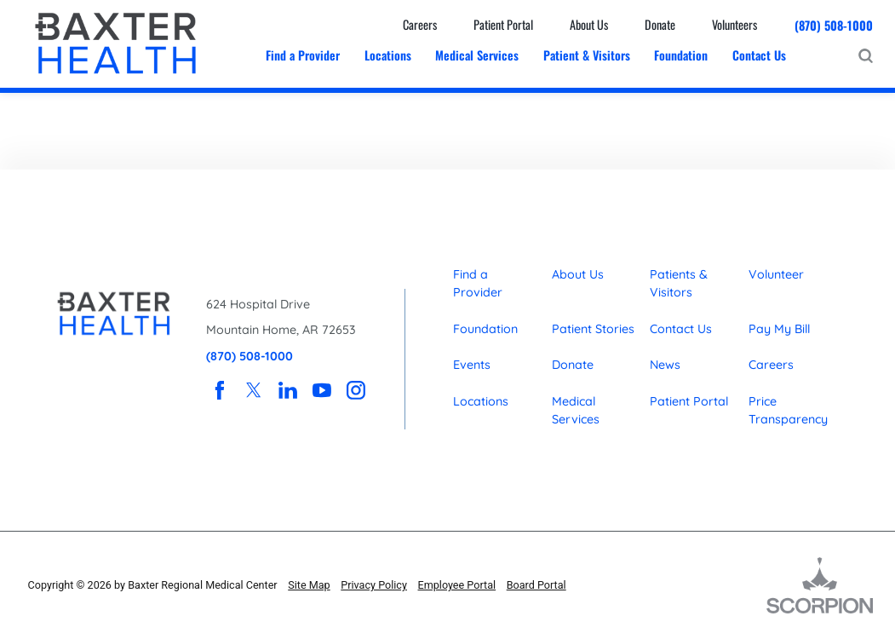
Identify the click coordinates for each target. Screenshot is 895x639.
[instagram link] (356, 389)
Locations (480, 401)
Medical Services (576, 410)
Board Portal (536, 585)
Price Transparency (788, 410)
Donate (573, 364)
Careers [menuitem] (420, 24)
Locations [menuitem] (387, 55)
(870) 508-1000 (834, 25)
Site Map (309, 585)
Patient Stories (593, 329)
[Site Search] (865, 56)
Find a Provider (477, 283)
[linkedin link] (287, 389)
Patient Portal (689, 401)
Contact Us (681, 329)
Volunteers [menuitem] (734, 24)
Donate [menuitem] (660, 24)
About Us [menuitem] (589, 24)
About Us (578, 274)
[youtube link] (322, 389)
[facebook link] (219, 389)
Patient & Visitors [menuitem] (586, 55)
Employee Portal (457, 585)
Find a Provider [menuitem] (303, 55)
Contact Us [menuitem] (759, 55)
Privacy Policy (374, 585)
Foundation (485, 329)
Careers (771, 364)
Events (472, 364)
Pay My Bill (779, 329)
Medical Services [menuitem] (477, 55)
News (665, 364)
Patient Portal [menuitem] (503, 24)
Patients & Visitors (679, 283)
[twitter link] (253, 389)
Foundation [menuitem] (681, 55)
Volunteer (776, 274)
